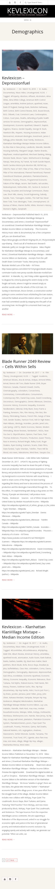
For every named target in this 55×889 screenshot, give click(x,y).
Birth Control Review (23, 111)
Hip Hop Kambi (21, 690)
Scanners (26, 445)
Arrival (5, 383)
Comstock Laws (27, 114)
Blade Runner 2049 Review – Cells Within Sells (26, 364)
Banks (5, 661)
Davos (48, 668)
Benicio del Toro (16, 383)
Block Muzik (17, 665)
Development (9, 125)
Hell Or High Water (42, 419)
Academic (43, 376)
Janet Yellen (31, 694)
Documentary (9, 92)
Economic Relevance (36, 679)
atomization (23, 657)
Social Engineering (31, 194)
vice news (13, 452)
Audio (44, 89)
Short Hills (12, 194)
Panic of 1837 (16, 169)
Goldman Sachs (23, 686)
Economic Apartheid (24, 125)
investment (37, 136)
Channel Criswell (26, 387)
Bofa (25, 665)
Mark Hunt (23, 708)
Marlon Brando (40, 150)
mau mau (33, 708)
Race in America (10, 441)
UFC (25, 737)
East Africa (7, 676)
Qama (33, 726)
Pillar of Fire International (13, 172)
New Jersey (15, 161)
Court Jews (14, 118)
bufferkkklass (13, 668)
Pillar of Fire (28, 169)
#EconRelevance (30, 650)
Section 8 (36, 187)
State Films (42, 445)
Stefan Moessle (21, 734)
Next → (13, 860)
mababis (6, 708)
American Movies (10, 380)
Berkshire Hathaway (38, 107)
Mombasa (7, 715)
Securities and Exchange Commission (26, 190)
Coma (41, 668)
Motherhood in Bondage (39, 158)
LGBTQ (17, 427)
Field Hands (39, 683)
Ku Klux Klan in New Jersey (14, 147)
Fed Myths (15, 683)
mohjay (36, 712)
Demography (22, 672)
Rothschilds (22, 187)
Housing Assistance (31, 132)
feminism (15, 412)
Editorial (19, 409)
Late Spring (8, 427)
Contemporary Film (11, 398)
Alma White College (17, 100)
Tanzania (39, 734)
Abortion (24, 96)
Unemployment (39, 201)
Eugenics (7, 129)
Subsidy (43, 194)
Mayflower (7, 154)
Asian (45, 103)
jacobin (35, 423)
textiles (28, 198)
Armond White (45, 380)
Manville (39, 147)
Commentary (8, 394)
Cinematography (10, 390)
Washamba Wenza (11, 745)
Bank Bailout (45, 657)
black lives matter (34, 661)
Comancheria (34, 390)
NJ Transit (25, 161)
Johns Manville (16, 140)
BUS (5, 114)
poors (28, 723)
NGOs (40, 430)
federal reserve (27, 683)
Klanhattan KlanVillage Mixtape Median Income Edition (26, 143)
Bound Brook (43, 111)
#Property (15, 96)
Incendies (27, 423)
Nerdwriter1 (32, 430)
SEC (29, 187)
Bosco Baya (33, 665)
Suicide (6, 198)
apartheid (38, 103)
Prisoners (24, 438)
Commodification (22, 394)
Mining (48, 154)
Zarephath (22, 209)
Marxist (39, 427)
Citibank (11, 114)
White (33, 205)
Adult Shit (7, 654)
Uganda (31, 737)
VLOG (42, 92)
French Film (32, 416)
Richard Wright (24, 441)
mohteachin (45, 712)
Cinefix (36, 387)
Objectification (19, 434)
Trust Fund (17, 737)
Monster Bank (9, 158)
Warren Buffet (24, 205)
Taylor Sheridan (21, 449)
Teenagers (19, 198)
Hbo (33, 686)
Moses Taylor (22, 158)
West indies (24, 745)
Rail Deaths (32, 183)
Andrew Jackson (26, 103)
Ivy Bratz (7, 694)
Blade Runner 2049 (32, 383)
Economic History (10, 405)
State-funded (8, 449)
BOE (35, 111)
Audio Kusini (34, 657)
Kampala (28, 697)
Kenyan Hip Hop (39, 697)
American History (32, 654)
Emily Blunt (28, 409)
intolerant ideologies (23, 136)
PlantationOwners (40, 176)
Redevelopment (9, 187)
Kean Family (28, 140)
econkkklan (17, 676)
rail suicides (43, 183)
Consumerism (36, 394)
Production (33, 438)
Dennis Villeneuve (35, 401)
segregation (27, 730)
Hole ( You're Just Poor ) (39, 690)
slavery (20, 194)
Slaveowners (8, 734)
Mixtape (23, 712)
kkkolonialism (27, 701)
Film (21, 412)
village (19, 741)
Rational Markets (10, 730)
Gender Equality (25, 129)
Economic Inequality (27, 405)
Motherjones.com (20, 715)
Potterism (7, 180)
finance (15, 129)
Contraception (41, 114)
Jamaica (22, 694)
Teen (12, 198)
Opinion (29, 434)
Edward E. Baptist (40, 125)
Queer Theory (44, 438)
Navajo (6, 161)
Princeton (26, 726)
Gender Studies (14, 419)
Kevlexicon (27, 10)
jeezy (39, 694)
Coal (17, 114)
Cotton (6, 118)
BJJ (25, 661)
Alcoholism (40, 96)
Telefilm (32, 449)
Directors (47, 401)
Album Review (18, 654)
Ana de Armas (24, 380)
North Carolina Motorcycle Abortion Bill (19, 165)
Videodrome (23, 452)
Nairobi (32, 715)
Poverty (16, 180)
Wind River (34, 452)
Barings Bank (23, 107)
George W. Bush (39, 129)
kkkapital (16, 701)
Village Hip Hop (29, 741)
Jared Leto (44, 423)
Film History (29, 412)
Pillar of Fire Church (42, 169)
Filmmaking (14, 416)
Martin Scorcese (27, 427)
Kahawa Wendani (16, 697)
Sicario (34, 445)
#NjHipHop (42, 650)
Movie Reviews (20, 430)
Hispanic (18, 132)
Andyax (35, 380)
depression (33, 672)
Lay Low (43, 705)
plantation (27, 176)
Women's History (44, 205)
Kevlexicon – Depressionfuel (16, 80)
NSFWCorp (41, 165)
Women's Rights (10, 209)
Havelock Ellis (8, 132)
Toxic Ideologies (20, 201)
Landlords (30, 147)
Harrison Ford (27, 419)
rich (19, 730)
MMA (30, 712)
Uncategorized (33, 92)
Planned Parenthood (33, 172)
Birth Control (8, 111)
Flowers (13, 686)
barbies (12, 661)
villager (40, 741)
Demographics (27, 121)
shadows (37, 730)
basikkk (20, 661)
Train (30, 201)
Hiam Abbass (8, 423)
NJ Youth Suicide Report (40, 161)
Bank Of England (10, 107)
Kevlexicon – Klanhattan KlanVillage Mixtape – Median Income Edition (23, 632)
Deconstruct (8, 401)
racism (24, 183)
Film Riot (39, 412)
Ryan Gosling (16, 445)
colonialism (23, 390)
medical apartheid (20, 154)
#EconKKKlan (16, 650)
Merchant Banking (36, 154)
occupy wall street (15, 719)
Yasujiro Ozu (45, 452)
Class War (24, 668)
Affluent (32, 96)
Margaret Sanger (26, 150)
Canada (15, 387)
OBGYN (6, 169)
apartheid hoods (10, 657)
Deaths (23, 118)
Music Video (21, 92)
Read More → (8, 314)
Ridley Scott (36, 441)
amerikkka (14, 103)
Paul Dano (37, 434)
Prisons (23, 180)
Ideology (18, 423)
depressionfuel (40, 121)
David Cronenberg (43, 398)
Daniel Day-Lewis (27, 398)
